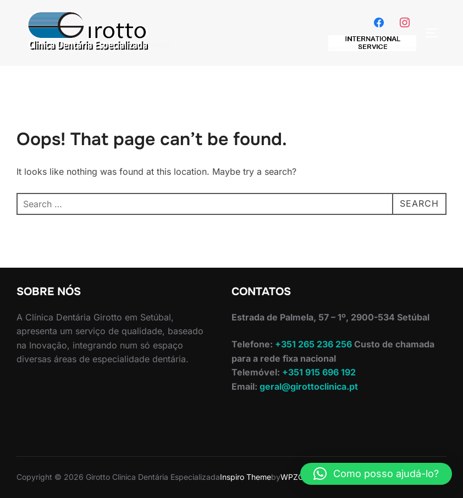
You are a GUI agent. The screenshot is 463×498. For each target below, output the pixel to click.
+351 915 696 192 (318, 372)
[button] (376, 474)
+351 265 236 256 (312, 344)
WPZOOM (298, 477)
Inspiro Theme (245, 477)
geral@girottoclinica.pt (309, 386)
